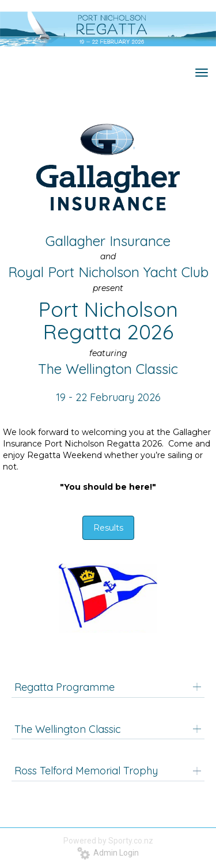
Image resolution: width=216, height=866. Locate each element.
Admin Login (108, 852)
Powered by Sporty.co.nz (108, 840)
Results (108, 528)
